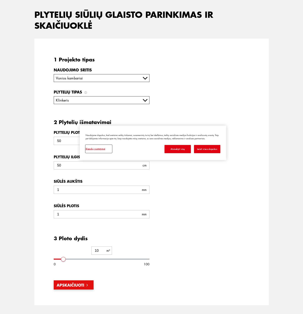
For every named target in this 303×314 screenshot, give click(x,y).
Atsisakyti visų (178, 149)
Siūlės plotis (66, 206)
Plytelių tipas (71, 92)
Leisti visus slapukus (207, 149)
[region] (153, 143)
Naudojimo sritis (73, 70)
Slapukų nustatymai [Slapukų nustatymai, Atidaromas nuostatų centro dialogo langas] (95, 148)
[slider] (63, 259)
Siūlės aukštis (68, 181)
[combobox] (101, 78)
